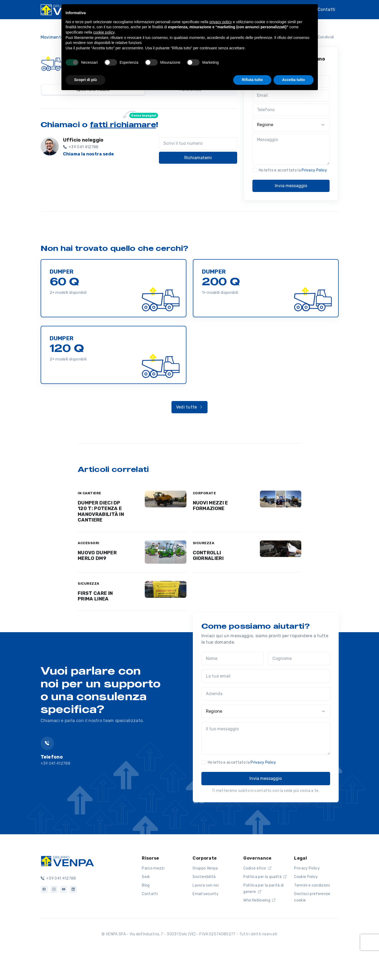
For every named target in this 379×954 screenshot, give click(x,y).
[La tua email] (265, 676)
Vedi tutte (189, 407)
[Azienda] (265, 693)
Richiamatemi (198, 157)
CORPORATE (204, 493)
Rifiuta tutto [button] (252, 80)
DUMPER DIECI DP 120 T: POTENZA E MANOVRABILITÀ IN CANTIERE (101, 511)
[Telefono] (291, 110)
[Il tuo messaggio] (265, 738)
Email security (205, 894)
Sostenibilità (204, 877)
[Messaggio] (291, 149)
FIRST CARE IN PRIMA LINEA (95, 596)
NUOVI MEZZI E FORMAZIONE (210, 506)
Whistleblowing (259, 900)
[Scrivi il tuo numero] (198, 143)
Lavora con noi (205, 885)
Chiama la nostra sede (88, 154)
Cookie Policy (306, 877)
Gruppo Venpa (205, 868)
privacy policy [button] (220, 22)
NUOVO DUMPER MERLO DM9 (97, 556)
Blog (146, 885)
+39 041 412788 (58, 878)
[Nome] (232, 658)
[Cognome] (299, 658)
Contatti (326, 9)
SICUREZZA (203, 543)
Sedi (146, 877)
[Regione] (291, 124)
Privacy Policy (314, 170)
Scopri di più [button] (85, 80)
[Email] (291, 96)
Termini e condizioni (312, 885)
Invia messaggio (291, 185)
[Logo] (67, 860)
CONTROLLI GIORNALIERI (208, 556)
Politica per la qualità (265, 877)
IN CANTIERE (89, 493)
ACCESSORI (88, 543)
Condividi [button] (322, 37)
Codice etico (257, 868)
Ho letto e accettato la (293, 170)
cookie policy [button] (103, 32)
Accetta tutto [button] (293, 80)
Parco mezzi (153, 868)
